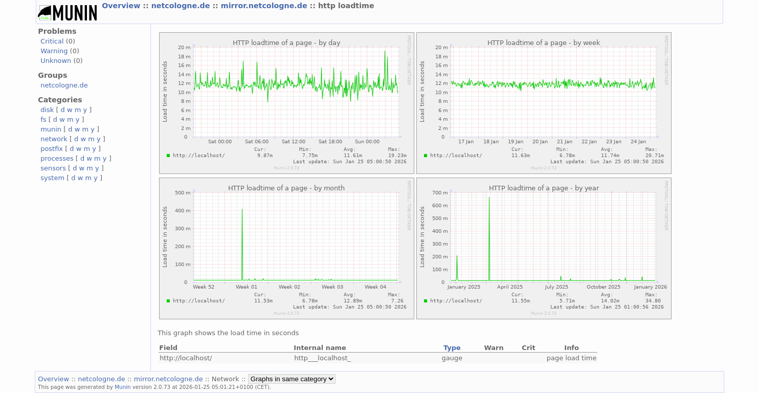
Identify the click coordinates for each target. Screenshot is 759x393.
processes (57, 158)
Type (452, 348)
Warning (54, 51)
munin (50, 129)
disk (47, 110)
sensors (53, 168)
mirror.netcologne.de (265, 6)
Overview (122, 6)
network (54, 139)
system (52, 178)
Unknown (55, 60)
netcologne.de (182, 6)
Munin (123, 387)
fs (43, 119)
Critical (51, 41)
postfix (51, 148)
